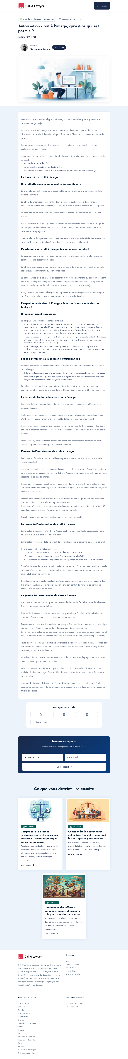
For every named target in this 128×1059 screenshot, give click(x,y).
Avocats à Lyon (71, 971)
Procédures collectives (26, 1036)
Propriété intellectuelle (26, 1040)
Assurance (22, 1046)
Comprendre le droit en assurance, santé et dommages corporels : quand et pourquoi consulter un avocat (39, 837)
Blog (67, 961)
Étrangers (21, 1020)
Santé (20, 1043)
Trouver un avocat (72, 964)
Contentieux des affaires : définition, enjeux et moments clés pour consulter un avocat (62, 911)
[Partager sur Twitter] (41, 714)
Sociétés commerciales (27, 1023)
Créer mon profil (72, 1006)
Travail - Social (24, 1003)
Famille (21, 1010)
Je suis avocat (102, 5)
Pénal (20, 1033)
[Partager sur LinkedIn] (87, 714)
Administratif (23, 1016)
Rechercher (64, 766)
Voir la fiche (59, 47)
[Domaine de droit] (42, 757)
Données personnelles (26, 1053)
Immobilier (22, 1006)
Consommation (24, 1013)
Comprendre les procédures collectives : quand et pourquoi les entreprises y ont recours (87, 835)
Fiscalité (21, 1030)
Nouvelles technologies (27, 1049)
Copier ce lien (39, 722)
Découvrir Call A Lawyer (75, 1003)
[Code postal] (85, 757)
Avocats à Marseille (73, 974)
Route (20, 1026)
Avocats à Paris (71, 967)
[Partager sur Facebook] (64, 714)
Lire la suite (27, 864)
